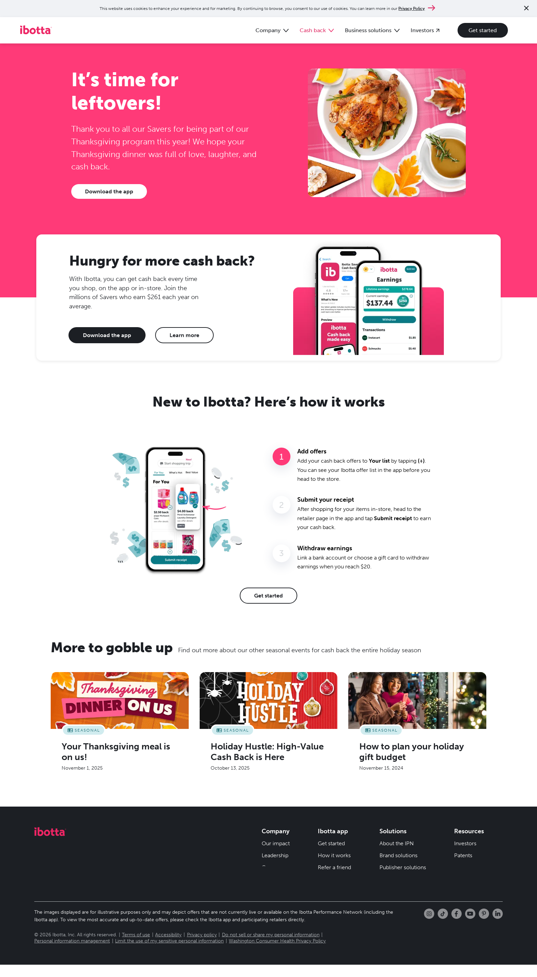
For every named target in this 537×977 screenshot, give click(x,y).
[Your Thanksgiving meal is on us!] (120, 726)
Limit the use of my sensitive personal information (169, 953)
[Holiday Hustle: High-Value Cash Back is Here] (269, 726)
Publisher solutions (402, 866)
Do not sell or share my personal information (271, 947)
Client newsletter (400, 890)
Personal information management (72, 953)
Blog (323, 878)
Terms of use (136, 947)
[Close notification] (526, 8)
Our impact (276, 842)
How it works (334, 854)
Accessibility (168, 947)
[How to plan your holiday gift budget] (417, 726)
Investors (465, 842)
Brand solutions (398, 854)
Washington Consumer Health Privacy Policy (277, 953)
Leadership (275, 854)
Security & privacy (476, 866)
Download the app (109, 190)
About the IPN (396, 842)
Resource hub (396, 878)
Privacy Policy (411, 8)
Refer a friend (334, 866)
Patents (463, 854)
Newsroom (276, 878)
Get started (479, 29)
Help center (332, 890)
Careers (271, 866)
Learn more (184, 334)
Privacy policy (202, 947)
